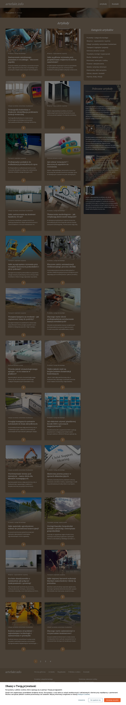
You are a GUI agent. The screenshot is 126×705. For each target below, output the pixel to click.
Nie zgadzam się (95, 700)
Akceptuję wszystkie (112, 700)
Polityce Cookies (84, 694)
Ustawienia (81, 700)
